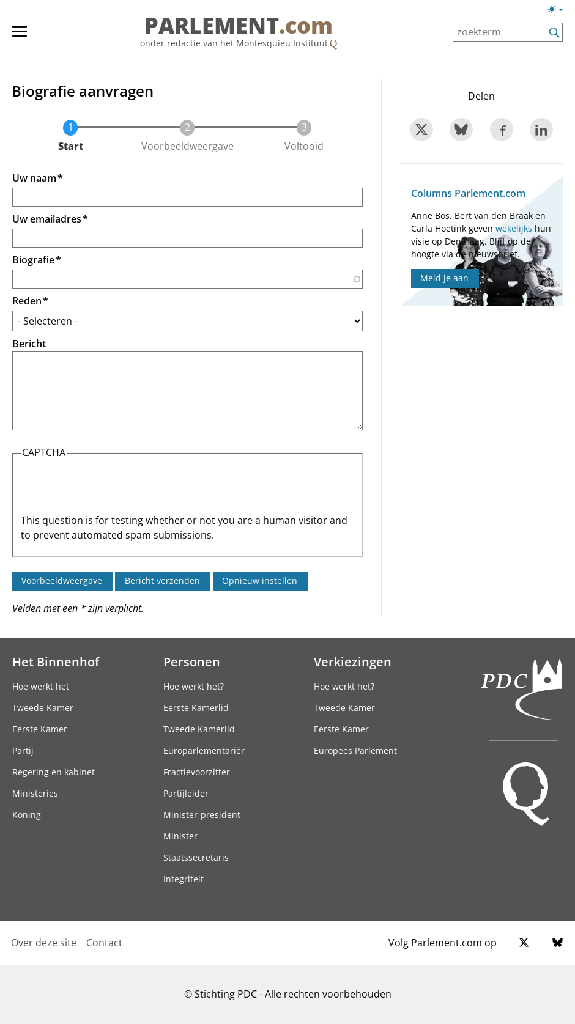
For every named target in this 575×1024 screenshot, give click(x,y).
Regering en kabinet (53, 772)
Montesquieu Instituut (282, 43)
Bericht (29, 343)
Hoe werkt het (40, 686)
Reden (27, 301)
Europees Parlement (355, 750)
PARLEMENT (238, 26)
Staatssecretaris (196, 857)
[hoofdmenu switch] (19, 37)
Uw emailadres (46, 219)
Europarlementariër (204, 750)
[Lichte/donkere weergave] (559, 11)
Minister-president (201, 814)
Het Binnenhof (55, 661)
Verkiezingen (352, 661)
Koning (26, 814)
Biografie (33, 260)
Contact (104, 942)
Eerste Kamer (39, 729)
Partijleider (186, 793)
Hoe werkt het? (193, 686)
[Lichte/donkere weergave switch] (559, 9)
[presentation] (114, 489)
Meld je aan (444, 278)
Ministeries (35, 793)
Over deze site (43, 942)
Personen (191, 661)
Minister (180, 836)
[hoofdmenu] (25, 37)
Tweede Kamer (42, 707)
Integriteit (183, 879)
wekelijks (513, 228)
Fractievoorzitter (196, 772)
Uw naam (34, 178)
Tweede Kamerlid (199, 729)
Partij (23, 750)
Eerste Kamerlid (196, 707)
